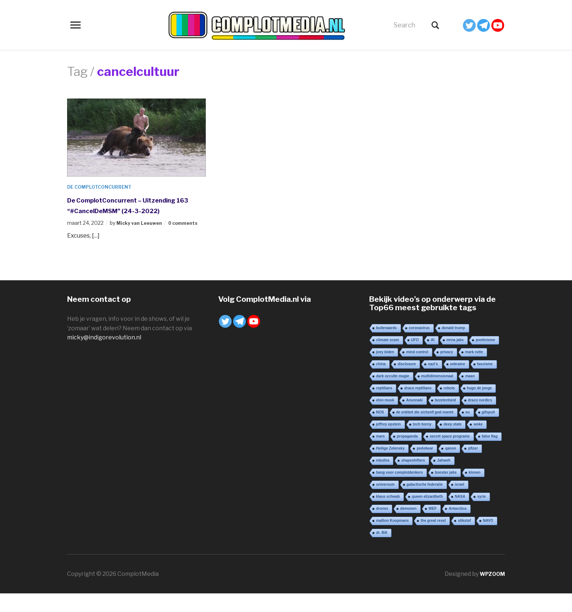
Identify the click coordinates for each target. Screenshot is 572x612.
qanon (450, 467)
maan (470, 395)
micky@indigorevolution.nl (104, 356)
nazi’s (433, 383)
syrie (481, 515)
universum (385, 503)
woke (478, 443)
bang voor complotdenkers (399, 491)
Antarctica (458, 527)
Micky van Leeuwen (141, 233)
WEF (433, 527)
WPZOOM (490, 592)
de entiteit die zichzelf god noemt (424, 431)
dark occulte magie (392, 395)
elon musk (385, 419)
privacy (446, 371)
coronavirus (419, 347)
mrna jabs (455, 359)
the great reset (433, 539)
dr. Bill (381, 551)
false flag (490, 455)
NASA (460, 515)
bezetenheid (445, 419)
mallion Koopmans (392, 539)
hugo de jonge (479, 407)
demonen (408, 527)
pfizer (473, 467)
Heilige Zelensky (390, 467)
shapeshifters (413, 479)
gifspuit (488, 431)
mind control (417, 371)
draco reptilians (417, 407)
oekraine (457, 383)
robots (449, 407)
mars (380, 455)
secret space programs (450, 455)
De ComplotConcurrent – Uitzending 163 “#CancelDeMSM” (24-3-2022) (133, 210)
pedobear (425, 467)
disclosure (407, 383)
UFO (415, 359)
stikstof (464, 539)
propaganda (407, 455)
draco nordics (480, 419)
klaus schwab (388, 515)
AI (432, 359)
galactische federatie (425, 503)
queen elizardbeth (427, 515)
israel (459, 503)
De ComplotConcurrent (103, 187)
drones (382, 527)
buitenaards (386, 347)
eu (467, 431)
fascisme (485, 383)
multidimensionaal (437, 395)
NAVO (488, 539)
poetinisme (485, 359)
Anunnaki (414, 419)
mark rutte (474, 371)
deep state (452, 443)
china (381, 383)
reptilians (384, 407)
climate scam (387, 359)
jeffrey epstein (388, 443)
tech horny (422, 443)
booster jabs (445, 491)
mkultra (382, 479)
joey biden (385, 371)
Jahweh (444, 479)
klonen (474, 491)
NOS (380, 431)
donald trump (453, 347)
